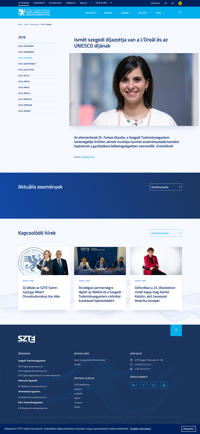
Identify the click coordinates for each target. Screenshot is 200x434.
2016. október (46, 24)
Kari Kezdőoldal (23, 3)
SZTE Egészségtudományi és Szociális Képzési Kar (39, 375)
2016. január (24, 111)
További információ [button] (140, 429)
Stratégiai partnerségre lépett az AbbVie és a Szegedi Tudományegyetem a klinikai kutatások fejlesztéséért (100, 294)
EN (166, 3)
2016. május (23, 87)
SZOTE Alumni (101, 3)
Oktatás (108, 12)
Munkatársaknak (55, 3)
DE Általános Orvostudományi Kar (32, 386)
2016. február (25, 105)
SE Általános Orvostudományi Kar (32, 397)
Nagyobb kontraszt (180, 3)
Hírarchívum (34, 24)
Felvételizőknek (39, 3)
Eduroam (78, 389)
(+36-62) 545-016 (143, 364)
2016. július (23, 75)
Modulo (77, 406)
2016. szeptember (27, 63)
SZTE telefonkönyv (82, 384)
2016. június (24, 81)
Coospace (78, 402)
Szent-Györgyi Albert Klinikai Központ (90, 360)
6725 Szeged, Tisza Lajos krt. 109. (149, 360)
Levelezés (78, 393)
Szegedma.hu (88, 156)
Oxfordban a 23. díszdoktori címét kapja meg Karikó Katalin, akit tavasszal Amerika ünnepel (155, 294)
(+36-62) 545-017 (143, 368)
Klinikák (77, 364)
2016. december (26, 46)
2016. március (25, 99)
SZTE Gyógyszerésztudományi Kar (32, 371)
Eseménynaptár (160, 187)
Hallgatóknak (71, 3)
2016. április (24, 93)
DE (173, 3)
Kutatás (125, 12)
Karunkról (90, 12)
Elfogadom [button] (188, 429)
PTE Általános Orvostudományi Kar (33, 408)
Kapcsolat (155, 3)
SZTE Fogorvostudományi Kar (30, 366)
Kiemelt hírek (28, 281)
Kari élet (142, 12)
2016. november (26, 52)
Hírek (158, 12)
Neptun (77, 398)
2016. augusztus (26, 69)
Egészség (83, 3)
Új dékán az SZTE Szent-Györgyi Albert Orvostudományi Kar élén (41, 292)
